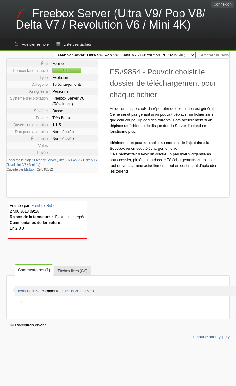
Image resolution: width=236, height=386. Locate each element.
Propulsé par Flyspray (211, 337)
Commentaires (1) (34, 270)
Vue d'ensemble (35, 44)
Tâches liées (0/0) (72, 271)
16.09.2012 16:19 (79, 291)
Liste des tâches (77, 44)
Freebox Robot (44, 205)
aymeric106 (28, 291)
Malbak (29, 169)
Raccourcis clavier (28, 325)
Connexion (223, 4)
